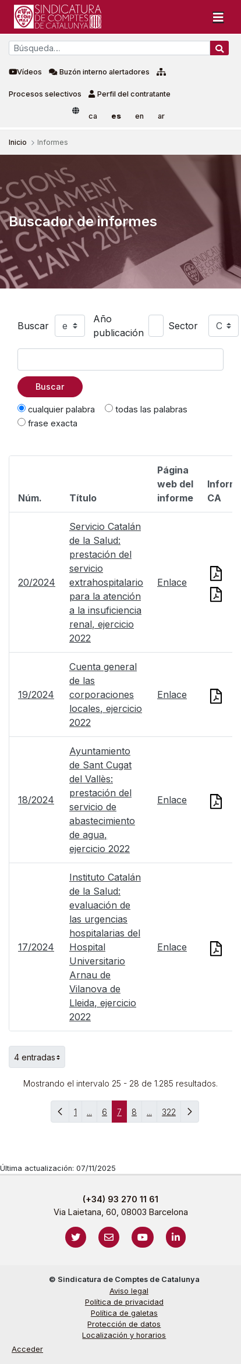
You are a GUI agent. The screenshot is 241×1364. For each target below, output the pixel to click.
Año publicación (118, 326)
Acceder (27, 1349)
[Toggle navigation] (218, 17)
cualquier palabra (56, 409)
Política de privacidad (124, 1302)
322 (171, 1115)
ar (161, 116)
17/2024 (36, 947)
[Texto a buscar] (120, 359)
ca (92, 116)
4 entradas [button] (39, 1057)
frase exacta (47, 423)
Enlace (172, 582)
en (139, 116)
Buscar (33, 326)
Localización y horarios (124, 1335)
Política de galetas (124, 1313)
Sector (183, 326)
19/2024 (36, 694)
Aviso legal (128, 1291)
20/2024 (36, 582)
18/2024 (36, 800)
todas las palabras (146, 409)
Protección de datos (124, 1324)
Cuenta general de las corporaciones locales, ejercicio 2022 (105, 694)
